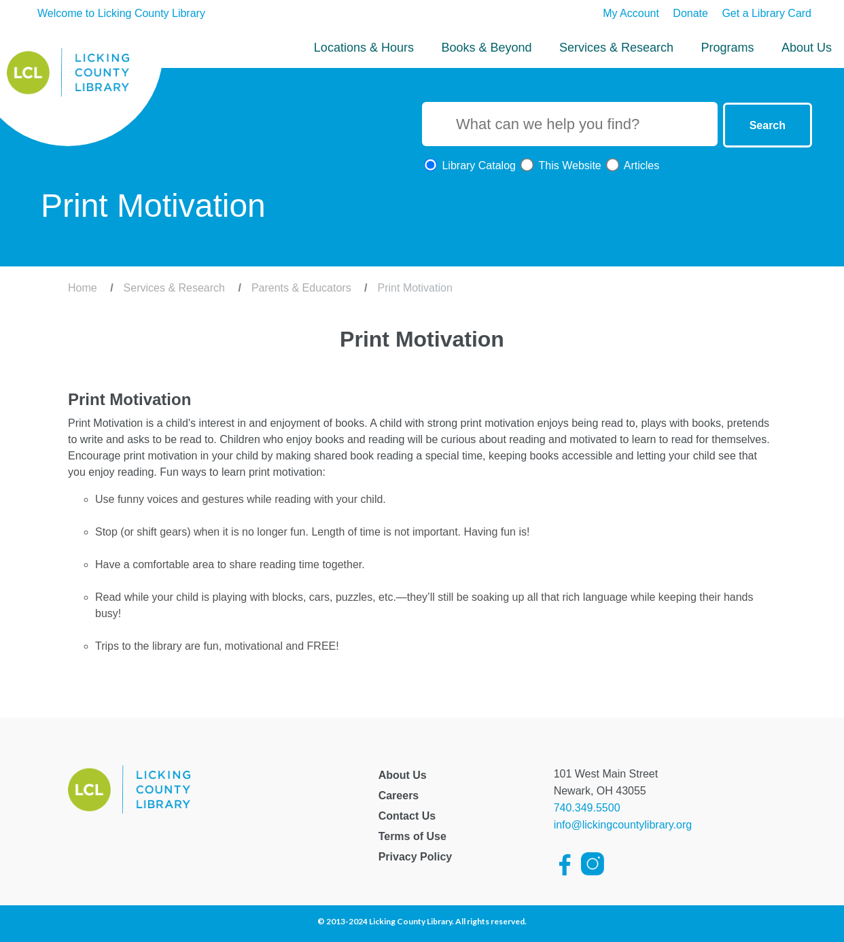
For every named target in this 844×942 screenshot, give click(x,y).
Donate (690, 13)
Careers (399, 795)
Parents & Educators (301, 288)
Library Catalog (469, 165)
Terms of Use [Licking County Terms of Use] (412, 836)
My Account (631, 13)
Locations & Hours (364, 47)
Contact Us (407, 816)
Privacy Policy (416, 856)
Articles (631, 165)
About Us (806, 47)
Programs (727, 47)
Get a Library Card (766, 13)
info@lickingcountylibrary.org (623, 825)
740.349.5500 (587, 808)
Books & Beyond (486, 47)
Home (82, 288)
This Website (559, 165)
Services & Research (616, 47)
